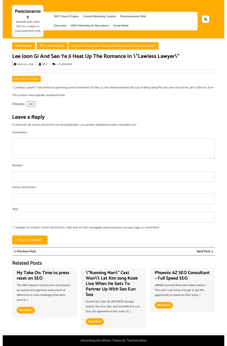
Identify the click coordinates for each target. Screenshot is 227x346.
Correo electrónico (24, 187)
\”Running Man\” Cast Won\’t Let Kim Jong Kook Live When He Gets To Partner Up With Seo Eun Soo (112, 283)
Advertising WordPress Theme (101, 340)
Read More (27, 311)
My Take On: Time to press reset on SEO (43, 275)
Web (15, 209)
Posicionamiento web (133, 16)
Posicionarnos (28, 14)
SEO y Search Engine (66, 16)
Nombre (18, 165)
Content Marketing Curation (99, 16)
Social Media (121, 25)
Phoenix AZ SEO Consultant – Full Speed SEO (182, 275)
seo (31, 104)
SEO (44, 64)
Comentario (20, 132)
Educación (60, 25)
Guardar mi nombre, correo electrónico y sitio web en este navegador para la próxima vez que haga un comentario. (87, 227)
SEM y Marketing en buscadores (90, 25)
